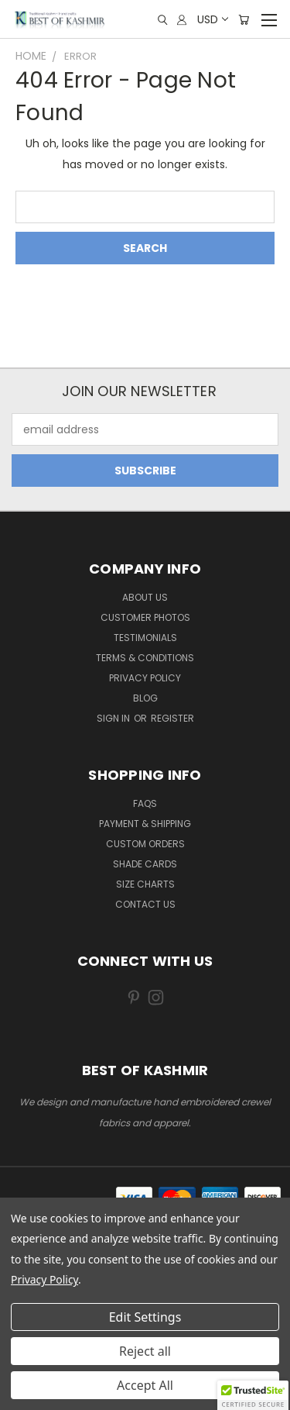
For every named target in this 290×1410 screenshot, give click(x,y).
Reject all (145, 1351)
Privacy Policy (145, 677)
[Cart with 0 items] (243, 19)
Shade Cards (145, 863)
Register (172, 718)
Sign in (114, 718)
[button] (252, 1395)
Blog (145, 698)
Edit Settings (145, 1317)
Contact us (145, 904)
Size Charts (145, 884)
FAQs (145, 803)
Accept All (145, 1385)
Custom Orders (145, 843)
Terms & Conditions (145, 657)
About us (145, 597)
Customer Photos (145, 617)
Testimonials (145, 637)
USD (212, 19)
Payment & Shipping (145, 823)
